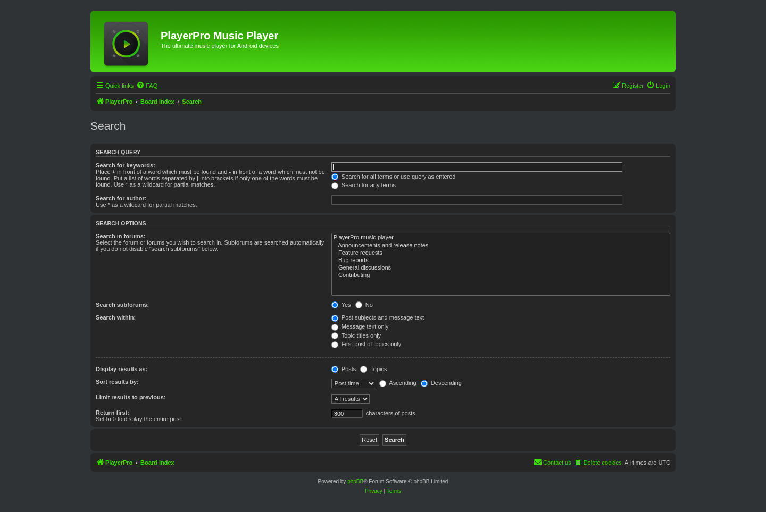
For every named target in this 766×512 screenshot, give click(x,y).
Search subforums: (122, 304)
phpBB (355, 481)
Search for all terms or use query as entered (393, 176)
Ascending (398, 383)
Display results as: (121, 369)
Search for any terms (363, 185)
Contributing (500, 275)
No (364, 304)
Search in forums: (121, 236)
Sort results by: (117, 382)
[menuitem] (146, 85)
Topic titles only (356, 335)
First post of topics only (366, 344)
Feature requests (500, 253)
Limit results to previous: (130, 397)
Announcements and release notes (500, 245)
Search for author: (121, 198)
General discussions (500, 268)
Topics (373, 369)
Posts (343, 369)
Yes (341, 304)
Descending (441, 383)
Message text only (360, 326)
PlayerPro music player (500, 237)
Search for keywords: (125, 165)
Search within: (116, 317)
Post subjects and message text (377, 317)
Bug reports (500, 260)
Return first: (112, 412)
